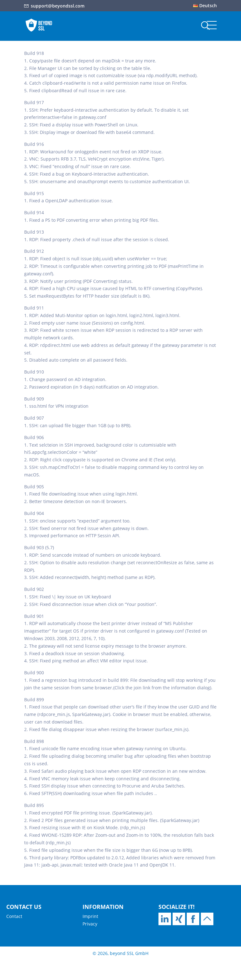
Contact (14, 916)
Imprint (90, 916)
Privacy (90, 924)
